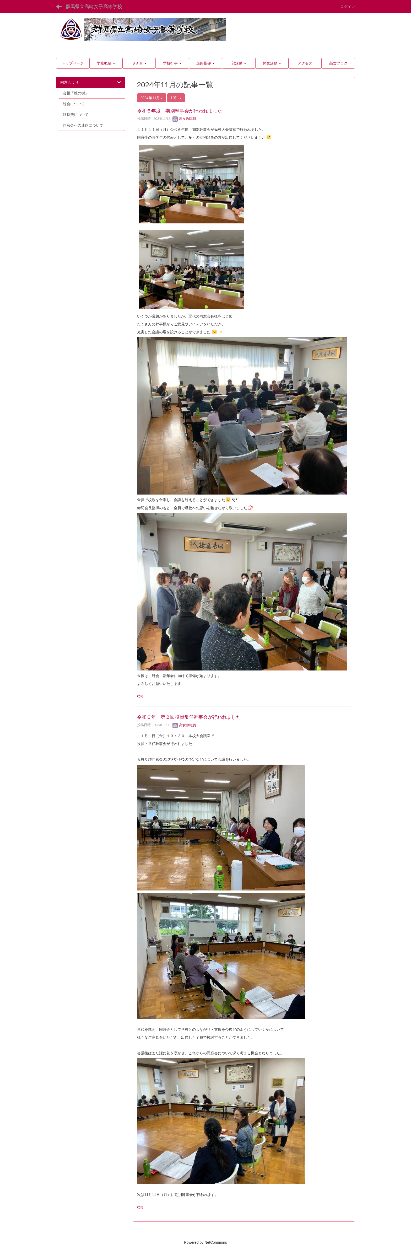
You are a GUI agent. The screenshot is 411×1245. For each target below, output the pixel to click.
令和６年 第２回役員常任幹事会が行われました (189, 717)
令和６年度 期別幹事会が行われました (179, 111)
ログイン (347, 6)
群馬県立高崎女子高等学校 (94, 6)
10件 (176, 98)
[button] (106, 63)
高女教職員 (184, 119)
